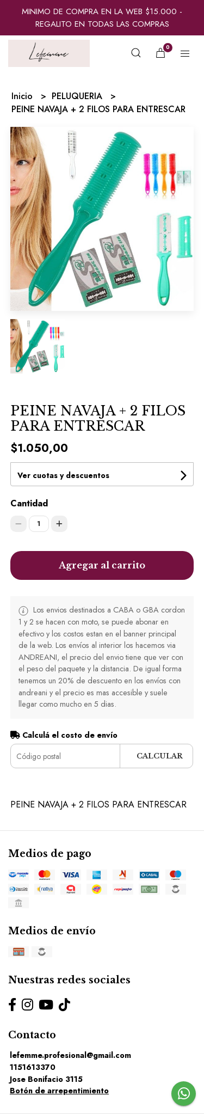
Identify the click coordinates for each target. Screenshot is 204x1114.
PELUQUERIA (78, 96)
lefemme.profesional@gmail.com (70, 1055)
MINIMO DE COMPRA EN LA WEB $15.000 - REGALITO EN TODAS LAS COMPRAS (102, 17)
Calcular (160, 756)
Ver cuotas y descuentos (63, 475)
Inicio (23, 96)
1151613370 (32, 1067)
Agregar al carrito (102, 565)
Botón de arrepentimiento (59, 1090)
